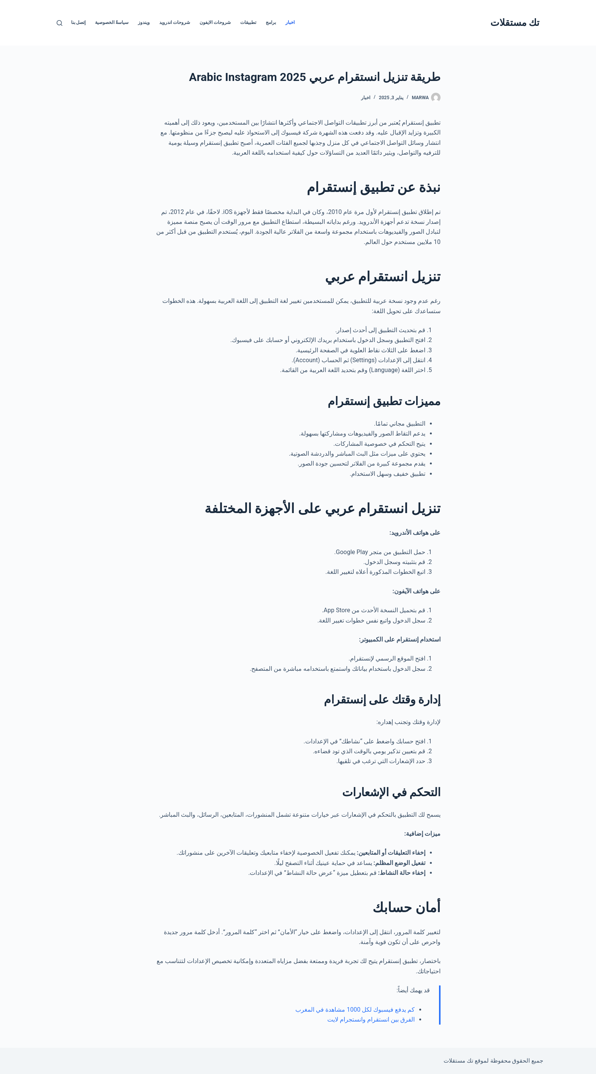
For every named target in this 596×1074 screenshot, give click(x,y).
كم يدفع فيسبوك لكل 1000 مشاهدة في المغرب (355, 1009)
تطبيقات (248, 22)
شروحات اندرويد (174, 22)
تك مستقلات (514, 22)
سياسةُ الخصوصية (111, 22)
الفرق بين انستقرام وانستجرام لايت (370, 1019)
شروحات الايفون (215, 22)
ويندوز (144, 22)
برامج (271, 22)
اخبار (290, 22)
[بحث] (59, 23)
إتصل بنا (78, 22)
